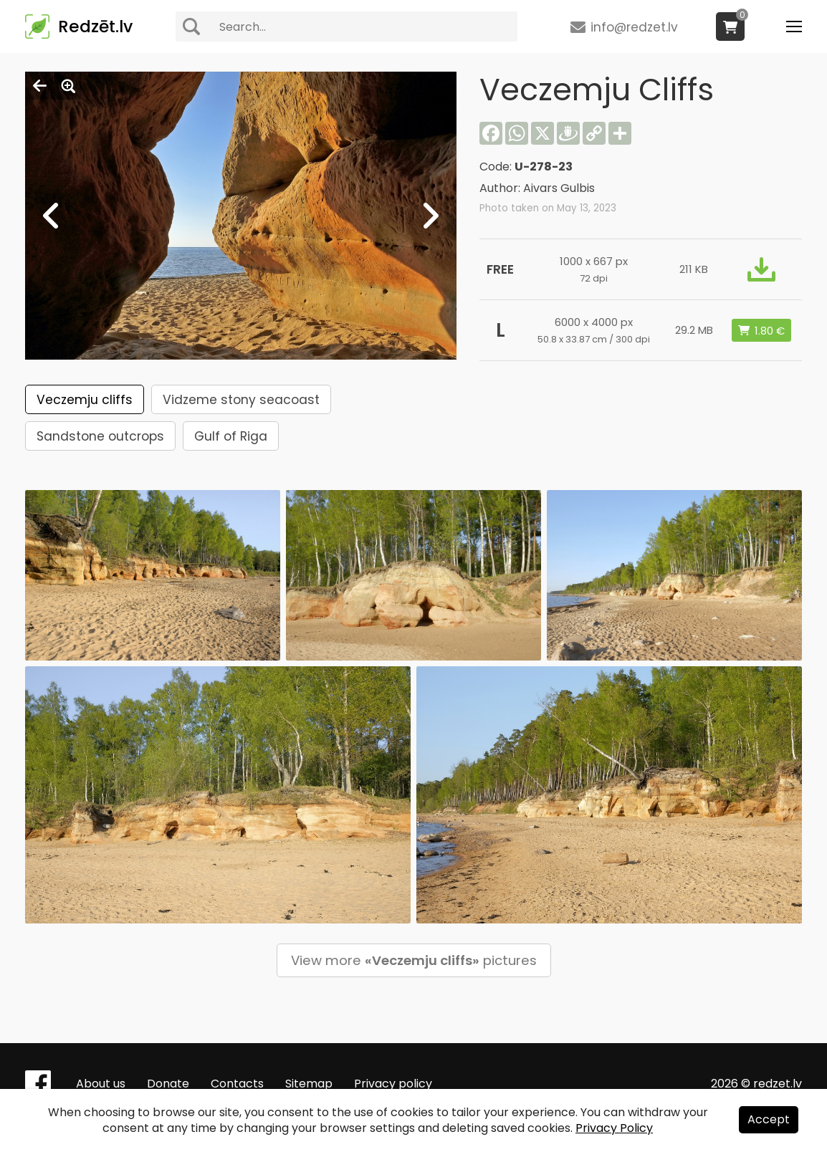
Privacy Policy (614, 1128)
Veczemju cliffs (85, 399)
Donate (168, 1083)
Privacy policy (393, 1083)
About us (100, 1083)
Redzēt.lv (95, 26)
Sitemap (309, 1083)
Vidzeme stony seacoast (241, 399)
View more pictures (414, 960)
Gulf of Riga (230, 436)
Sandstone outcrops (100, 436)
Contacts (237, 1083)
